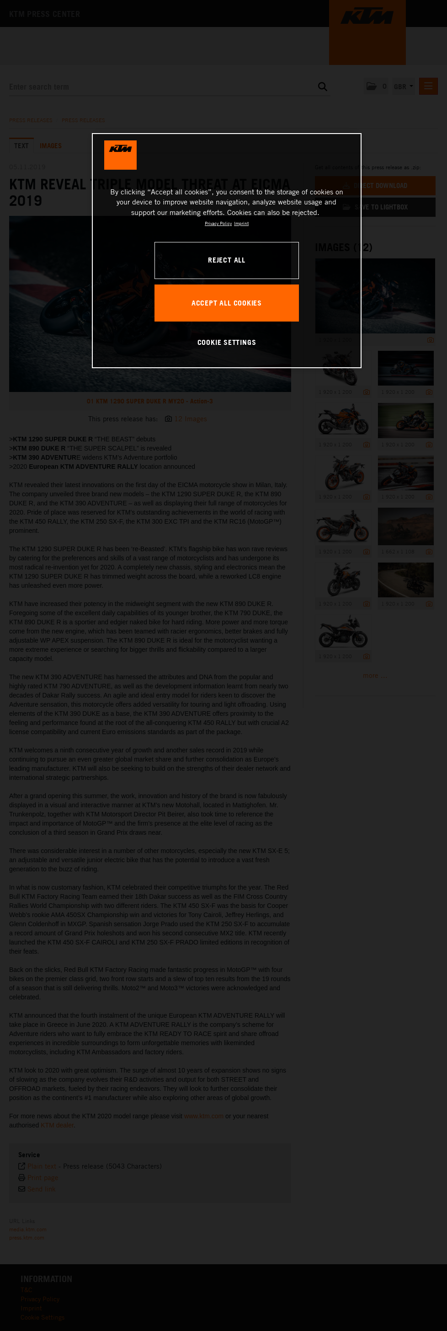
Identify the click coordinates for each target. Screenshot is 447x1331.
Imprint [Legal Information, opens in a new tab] (241, 223)
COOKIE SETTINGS (226, 342)
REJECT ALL (226, 259)
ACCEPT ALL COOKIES (227, 302)
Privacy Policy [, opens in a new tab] (218, 223)
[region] (227, 250)
